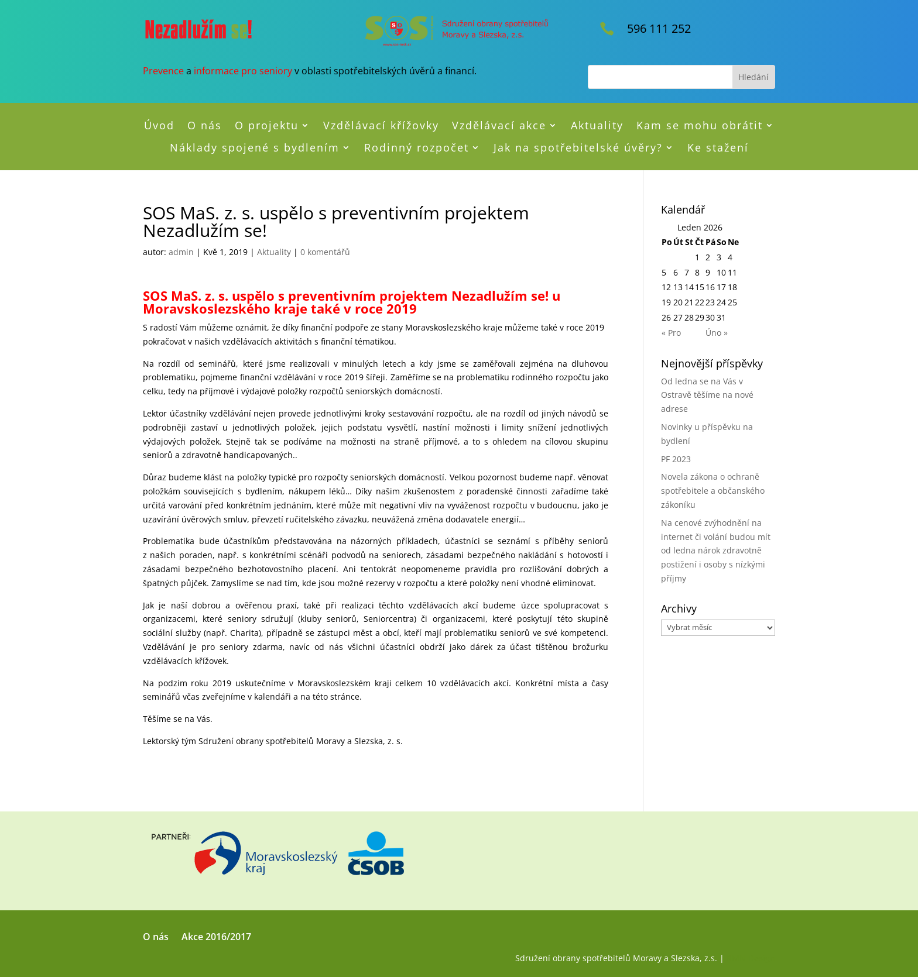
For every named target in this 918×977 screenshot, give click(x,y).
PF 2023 (676, 459)
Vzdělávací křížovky (381, 125)
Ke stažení (718, 148)
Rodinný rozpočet (416, 148)
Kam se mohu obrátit (699, 125)
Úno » (716, 332)
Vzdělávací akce (499, 125)
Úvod (159, 125)
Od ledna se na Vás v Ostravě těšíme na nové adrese (707, 395)
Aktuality (597, 125)
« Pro (671, 332)
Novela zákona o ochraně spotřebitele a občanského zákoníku (713, 490)
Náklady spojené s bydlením (255, 148)
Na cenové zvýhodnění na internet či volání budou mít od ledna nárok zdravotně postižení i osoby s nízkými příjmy (715, 550)
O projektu (267, 125)
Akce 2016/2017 (216, 938)
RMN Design (751, 958)
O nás (204, 125)
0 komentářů (325, 251)
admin (181, 251)
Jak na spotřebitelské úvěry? (578, 148)
